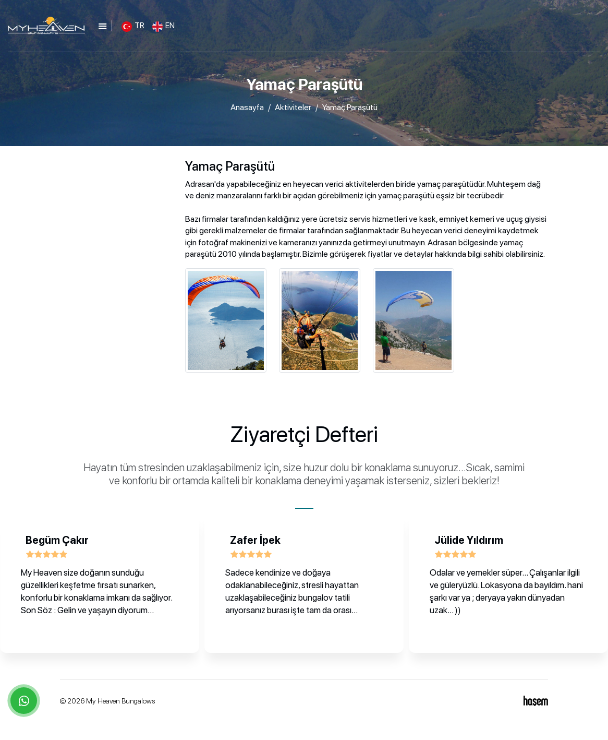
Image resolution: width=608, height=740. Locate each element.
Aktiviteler (293, 107)
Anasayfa (247, 107)
